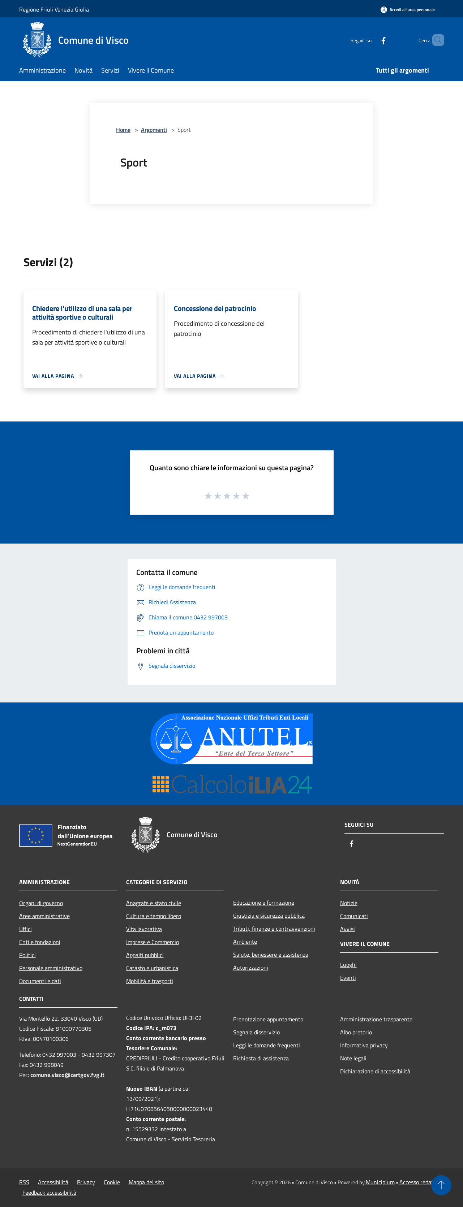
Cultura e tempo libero (153, 916)
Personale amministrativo (50, 968)
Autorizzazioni (250, 967)
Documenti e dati (40, 981)
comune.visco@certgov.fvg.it (67, 1074)
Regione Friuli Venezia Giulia (54, 9)
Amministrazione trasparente (376, 1019)
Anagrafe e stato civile (153, 903)
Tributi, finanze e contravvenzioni (274, 928)
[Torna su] (441, 1185)
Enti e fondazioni (39, 942)
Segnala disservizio (256, 1032)
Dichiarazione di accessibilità (375, 1071)
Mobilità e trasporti (149, 981)
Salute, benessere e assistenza (270, 954)
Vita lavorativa (144, 929)
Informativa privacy (364, 1045)
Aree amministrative (44, 916)
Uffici (25, 929)
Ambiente (245, 941)
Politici (27, 955)
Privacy (86, 1182)
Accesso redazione (421, 1182)
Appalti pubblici (145, 955)
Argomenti (154, 129)
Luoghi (348, 964)
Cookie (112, 1182)
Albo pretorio (356, 1032)
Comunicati (354, 916)
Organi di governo (41, 903)
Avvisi (347, 929)
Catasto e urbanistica (152, 968)
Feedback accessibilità (49, 1192)
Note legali (353, 1058)
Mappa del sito (146, 1182)
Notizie (348, 903)
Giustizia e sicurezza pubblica (269, 915)
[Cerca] (435, 40)
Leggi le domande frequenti (266, 1045)
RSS (24, 1182)
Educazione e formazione (263, 902)
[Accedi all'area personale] (407, 9)
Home (123, 129)
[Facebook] (371, 40)
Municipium (380, 1182)
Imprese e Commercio (152, 942)
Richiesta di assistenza (261, 1058)
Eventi (348, 977)
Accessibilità (53, 1182)
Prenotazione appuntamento (268, 1019)
